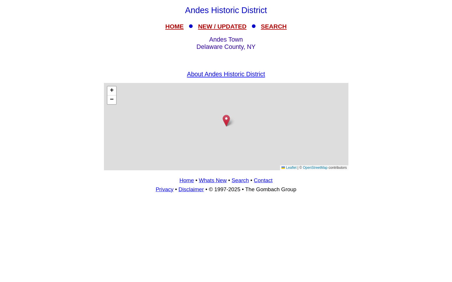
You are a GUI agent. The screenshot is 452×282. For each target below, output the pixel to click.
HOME (174, 26)
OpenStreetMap (315, 168)
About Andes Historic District (226, 74)
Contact (263, 180)
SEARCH (274, 26)
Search (240, 180)
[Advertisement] (226, 126)
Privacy (164, 189)
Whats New (213, 180)
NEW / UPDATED (222, 26)
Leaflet (288, 168)
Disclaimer (191, 189)
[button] (226, 121)
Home (186, 180)
